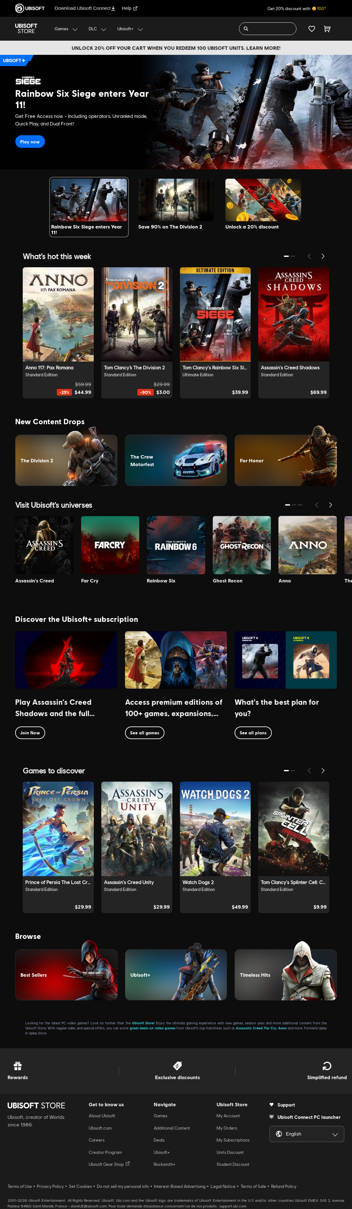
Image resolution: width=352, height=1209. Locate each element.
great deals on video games (153, 1028)
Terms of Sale (253, 1186)
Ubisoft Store (143, 1023)
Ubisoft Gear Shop (109, 1164)
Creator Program (105, 1152)
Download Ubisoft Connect (85, 8)
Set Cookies (80, 1186)
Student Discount (233, 1164)
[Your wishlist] (311, 28)
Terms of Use (20, 1186)
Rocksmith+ (165, 1164)
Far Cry (270, 1028)
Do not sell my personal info (123, 1186)
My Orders (227, 1128)
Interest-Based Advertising (180, 1186)
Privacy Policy (50, 1186)
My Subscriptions (233, 1139)
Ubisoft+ (162, 1152)
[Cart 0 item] (327, 28)
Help (130, 8)
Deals (159, 1139)
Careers (96, 1139)
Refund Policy (283, 1186)
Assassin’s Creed (249, 1028)
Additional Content (172, 1128)
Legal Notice (223, 1186)
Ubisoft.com (100, 1128)
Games (160, 1115)
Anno (282, 1028)
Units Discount (230, 1152)
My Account (228, 1115)
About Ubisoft (102, 1115)
